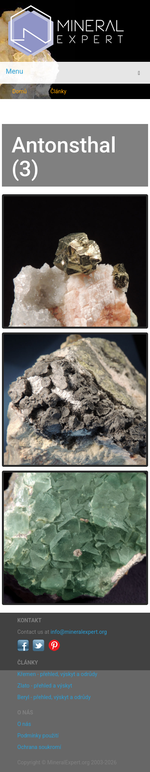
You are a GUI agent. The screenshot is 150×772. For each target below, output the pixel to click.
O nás (24, 724)
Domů (19, 91)
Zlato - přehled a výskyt (44, 686)
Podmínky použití (37, 735)
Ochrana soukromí (39, 747)
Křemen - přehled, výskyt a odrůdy (57, 674)
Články (58, 91)
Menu (14, 71)
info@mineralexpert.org (79, 632)
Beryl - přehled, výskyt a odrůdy (54, 697)
